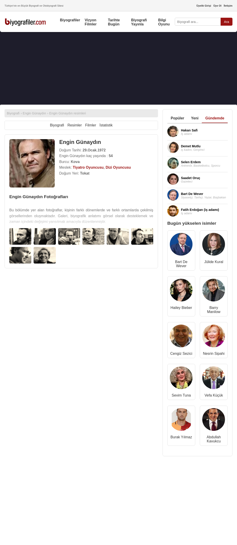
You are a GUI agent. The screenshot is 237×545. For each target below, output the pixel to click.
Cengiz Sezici (181, 353)
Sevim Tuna (181, 395)
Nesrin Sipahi (214, 353)
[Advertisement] (118, 68)
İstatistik (106, 125)
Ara (226, 22)
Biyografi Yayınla (139, 22)
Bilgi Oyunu (164, 22)
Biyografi (57, 125)
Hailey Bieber (181, 308)
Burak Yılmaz (181, 437)
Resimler (74, 125)
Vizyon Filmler (90, 22)
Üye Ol (217, 5)
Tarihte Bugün (114, 22)
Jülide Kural (213, 262)
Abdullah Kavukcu (214, 439)
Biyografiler (70, 20)
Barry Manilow (213, 310)
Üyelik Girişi (203, 5)
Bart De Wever (181, 264)
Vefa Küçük (214, 395)
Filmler (90, 125)
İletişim (228, 5)
